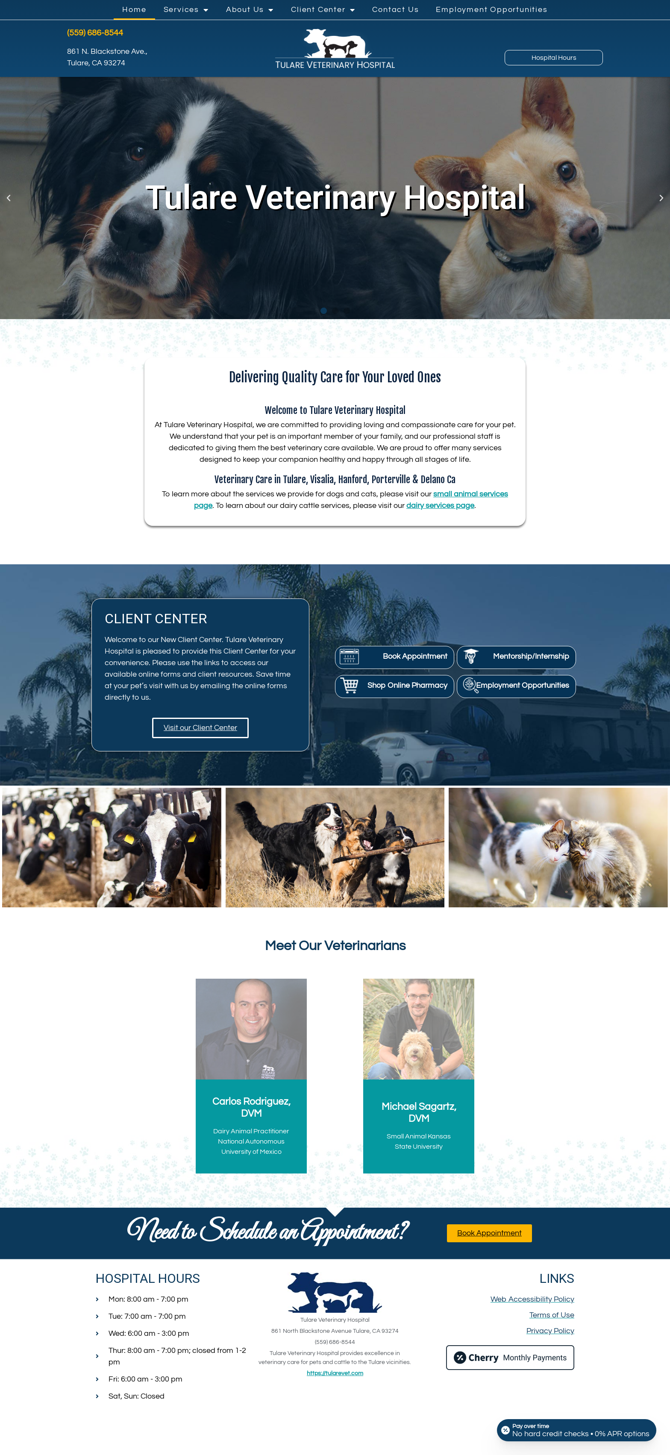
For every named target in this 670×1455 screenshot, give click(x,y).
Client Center (323, 10)
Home (134, 10)
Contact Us (395, 10)
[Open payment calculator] (576, 1430)
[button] (8, 198)
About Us (250, 10)
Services (186, 10)
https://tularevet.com (335, 1373)
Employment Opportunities (491, 10)
